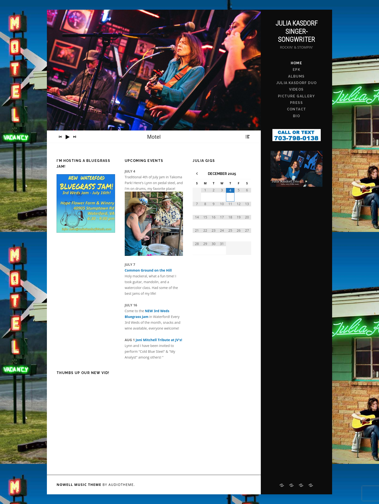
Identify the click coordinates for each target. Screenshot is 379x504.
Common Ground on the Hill (148, 270)
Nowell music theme (79, 484)
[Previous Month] (197, 173)
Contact (296, 109)
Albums (296, 76)
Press (296, 103)
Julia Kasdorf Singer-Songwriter (297, 31)
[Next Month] (247, 173)
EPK (296, 70)
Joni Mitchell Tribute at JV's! (159, 340)
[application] (154, 137)
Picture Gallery (296, 96)
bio (296, 116)
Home (296, 63)
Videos (296, 89)
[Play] (67, 137)
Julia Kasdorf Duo (296, 83)
